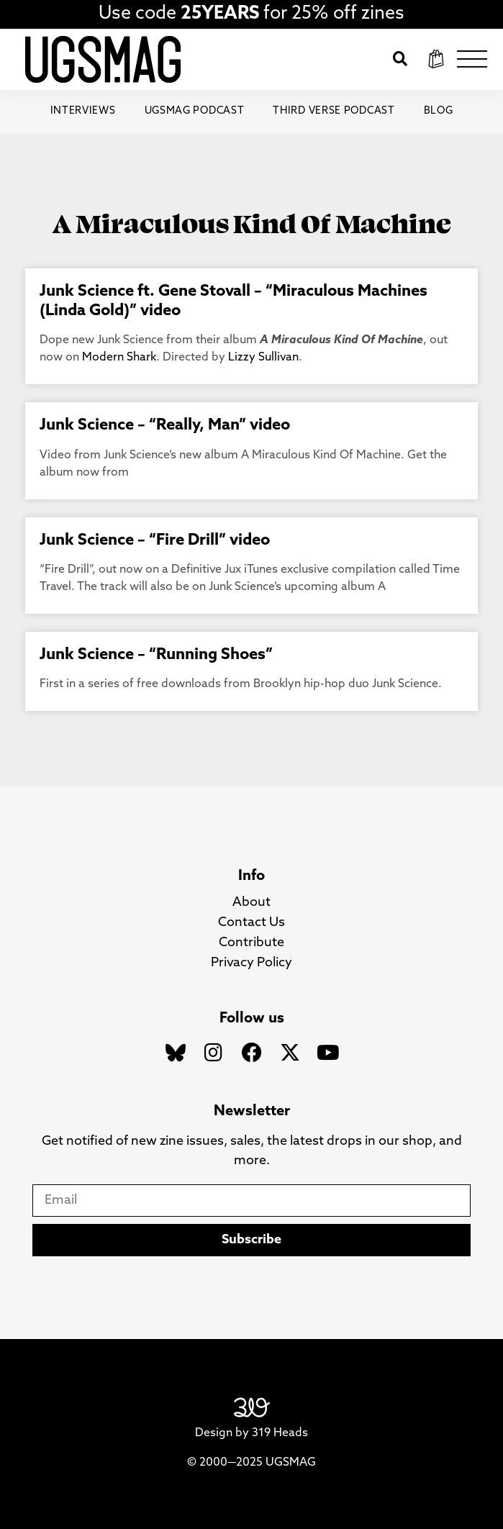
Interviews (83, 111)
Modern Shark (119, 357)
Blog (438, 111)
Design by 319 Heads (251, 1433)
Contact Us (251, 923)
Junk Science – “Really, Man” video (165, 425)
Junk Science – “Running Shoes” (156, 655)
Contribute (251, 943)
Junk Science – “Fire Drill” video (155, 540)
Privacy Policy (251, 963)
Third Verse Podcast (333, 111)
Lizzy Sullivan (263, 357)
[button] (400, 59)
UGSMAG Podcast (195, 111)
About (251, 902)
